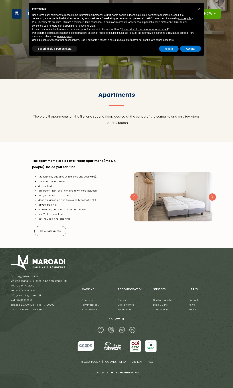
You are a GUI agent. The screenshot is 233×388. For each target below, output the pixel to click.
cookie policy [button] (185, 18)
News (192, 303)
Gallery (193, 307)
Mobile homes (126, 303)
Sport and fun (161, 307)
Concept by (116, 370)
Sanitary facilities (163, 298)
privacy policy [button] (64, 36)
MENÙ (17, 15)
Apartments (124, 307)
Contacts (194, 298)
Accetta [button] (190, 48)
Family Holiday (90, 303)
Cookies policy (116, 360)
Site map (137, 360)
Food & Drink (160, 303)
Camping (87, 298)
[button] (199, 9)
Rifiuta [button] (169, 48)
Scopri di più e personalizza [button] (54, 48)
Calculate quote (50, 230)
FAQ (150, 360)
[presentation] (133, 196)
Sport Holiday (90, 307)
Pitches (122, 298)
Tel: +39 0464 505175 (23, 289)
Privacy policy (90, 360)
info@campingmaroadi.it (25, 294)
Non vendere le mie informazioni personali (144, 29)
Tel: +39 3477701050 (22, 284)
